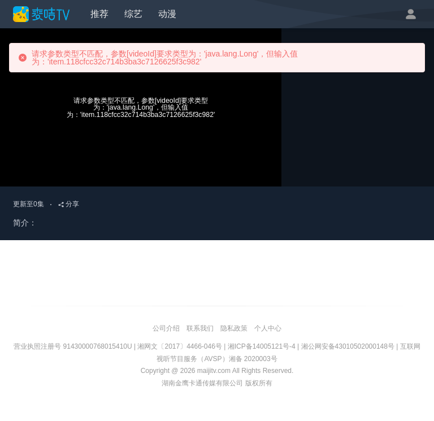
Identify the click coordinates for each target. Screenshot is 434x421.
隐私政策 (234, 328)
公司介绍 (166, 328)
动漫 (167, 14)
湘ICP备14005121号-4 (262, 346)
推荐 (99, 14)
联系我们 (200, 328)
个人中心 (267, 328)
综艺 (133, 14)
